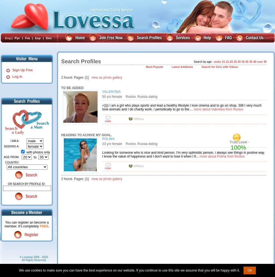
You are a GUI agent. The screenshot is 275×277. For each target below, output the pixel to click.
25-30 (237, 61)
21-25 (229, 61)
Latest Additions (182, 66)
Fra (27, 38)
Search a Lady (13, 122)
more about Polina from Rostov (222, 156)
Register (27, 234)
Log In (17, 77)
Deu (49, 38)
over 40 (262, 61)
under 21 (219, 61)
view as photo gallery (106, 77)
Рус (17, 38)
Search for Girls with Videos (220, 66)
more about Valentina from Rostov (219, 109)
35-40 (252, 61)
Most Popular (154, 66)
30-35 (245, 61)
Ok (250, 270)
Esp (38, 38)
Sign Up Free (22, 70)
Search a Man (37, 122)
